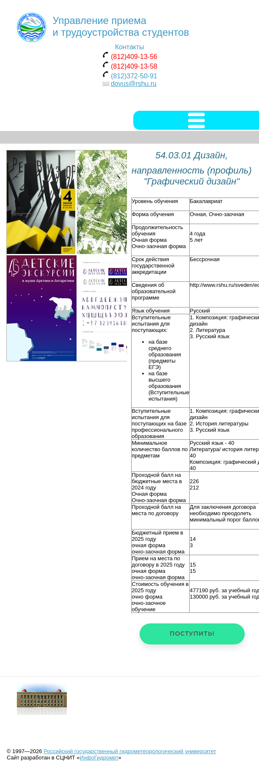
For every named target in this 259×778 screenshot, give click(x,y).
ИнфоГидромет (99, 757)
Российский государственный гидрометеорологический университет (130, 751)
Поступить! (192, 633)
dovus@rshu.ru (133, 83)
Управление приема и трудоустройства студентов (121, 26)
